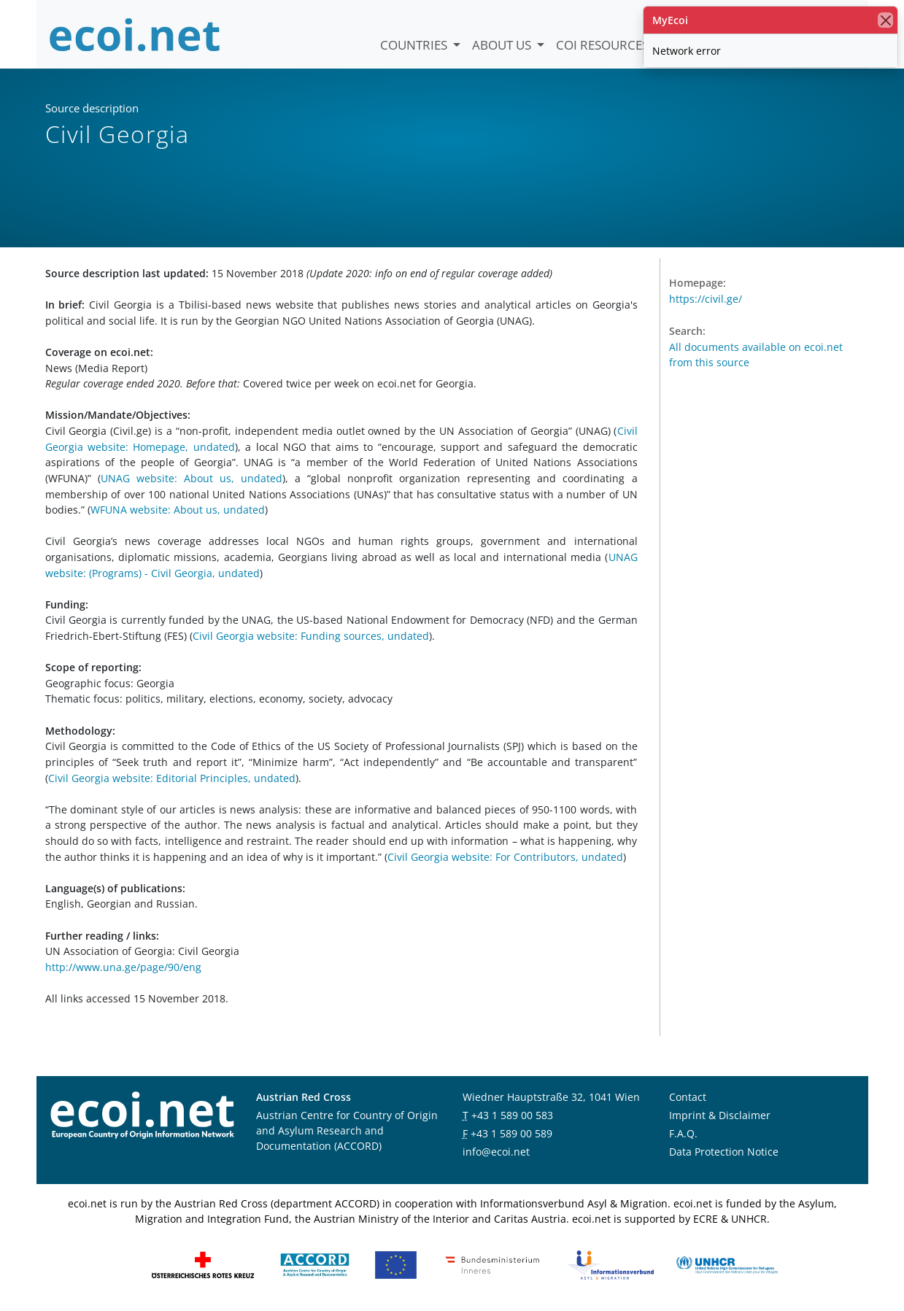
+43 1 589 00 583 (512, 1115)
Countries (415, 44)
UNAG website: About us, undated (191, 478)
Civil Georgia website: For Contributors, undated (505, 857)
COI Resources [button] (604, 44)
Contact (687, 1097)
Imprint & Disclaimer (719, 1115)
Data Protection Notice (724, 1152)
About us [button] (503, 44)
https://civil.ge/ (705, 299)
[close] (885, 20)
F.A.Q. (683, 1133)
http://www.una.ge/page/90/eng (123, 967)
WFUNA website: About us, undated (177, 510)
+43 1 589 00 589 (511, 1133)
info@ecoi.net (496, 1152)
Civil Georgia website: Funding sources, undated (311, 636)
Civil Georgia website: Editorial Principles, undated (171, 778)
